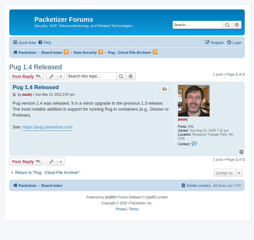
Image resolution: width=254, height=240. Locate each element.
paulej (183, 119)
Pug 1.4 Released (35, 67)
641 (191, 126)
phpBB (110, 197)
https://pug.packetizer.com (47, 126)
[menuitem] (44, 43)
